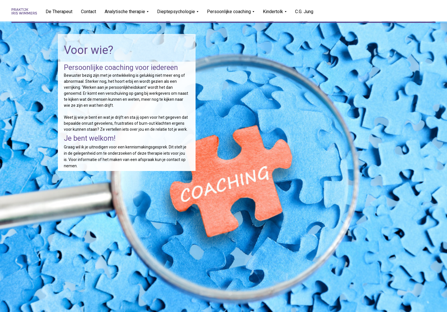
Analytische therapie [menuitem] (125, 11)
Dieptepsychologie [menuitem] (176, 11)
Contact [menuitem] (88, 11)
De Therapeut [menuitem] (59, 11)
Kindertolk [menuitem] (273, 11)
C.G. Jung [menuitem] (304, 11)
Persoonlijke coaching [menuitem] (229, 11)
